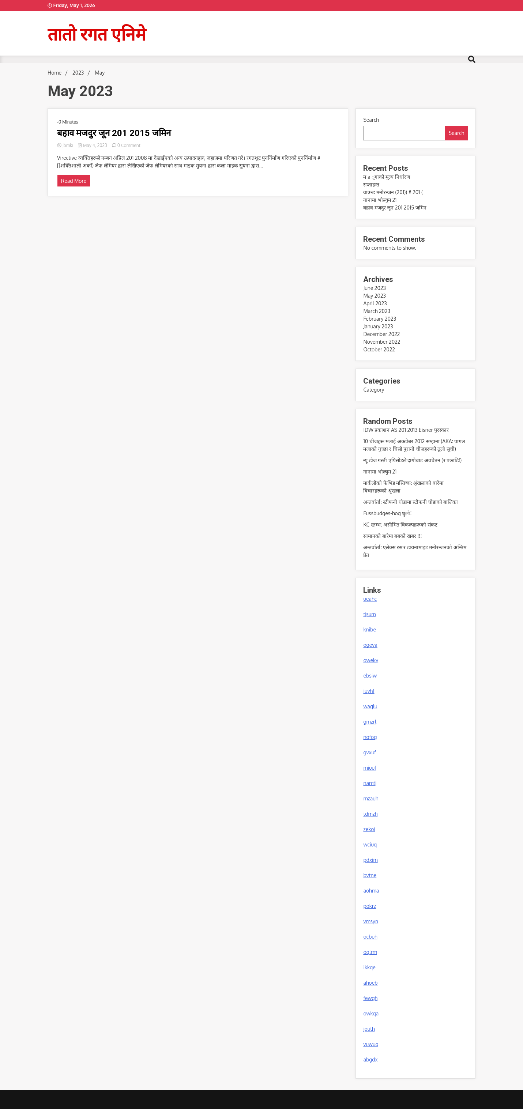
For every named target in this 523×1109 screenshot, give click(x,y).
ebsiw (370, 675)
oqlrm (370, 952)
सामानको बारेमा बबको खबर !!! (392, 536)
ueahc (370, 599)
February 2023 (379, 319)
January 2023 (378, 326)
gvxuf (369, 752)
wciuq (370, 844)
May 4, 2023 (93, 145)
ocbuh (370, 936)
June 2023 (374, 288)
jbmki (65, 145)
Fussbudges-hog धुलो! (387, 513)
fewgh (370, 998)
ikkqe (369, 967)
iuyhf (368, 691)
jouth (369, 1029)
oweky (370, 660)
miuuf (369, 768)
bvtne (369, 875)
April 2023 (375, 303)
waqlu (370, 706)
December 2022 (381, 334)
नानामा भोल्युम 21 (379, 200)
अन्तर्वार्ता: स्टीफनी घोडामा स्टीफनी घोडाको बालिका (410, 502)
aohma (371, 890)
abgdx (370, 1059)
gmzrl (369, 721)
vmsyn (370, 921)
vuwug (370, 1044)
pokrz (369, 906)
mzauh (370, 798)
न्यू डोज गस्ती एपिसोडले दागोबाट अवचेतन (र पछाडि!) (412, 460)
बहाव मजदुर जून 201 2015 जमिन (114, 133)
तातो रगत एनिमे (97, 33)
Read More (73, 181)
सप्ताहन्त (371, 184)
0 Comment (128, 145)
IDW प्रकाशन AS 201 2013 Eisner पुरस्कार (406, 430)
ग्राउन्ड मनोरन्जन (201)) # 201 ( (393, 192)
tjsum (369, 614)
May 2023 (374, 296)
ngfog (370, 737)
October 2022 (379, 349)
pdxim (370, 860)
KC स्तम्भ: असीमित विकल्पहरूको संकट (400, 524)
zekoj (369, 829)
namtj (369, 783)
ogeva (370, 645)
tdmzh (370, 814)
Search (371, 120)
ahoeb (370, 983)
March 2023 (376, 311)
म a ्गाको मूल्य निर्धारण (386, 177)
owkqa (371, 1013)
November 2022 (381, 342)
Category (373, 389)
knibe (369, 629)
